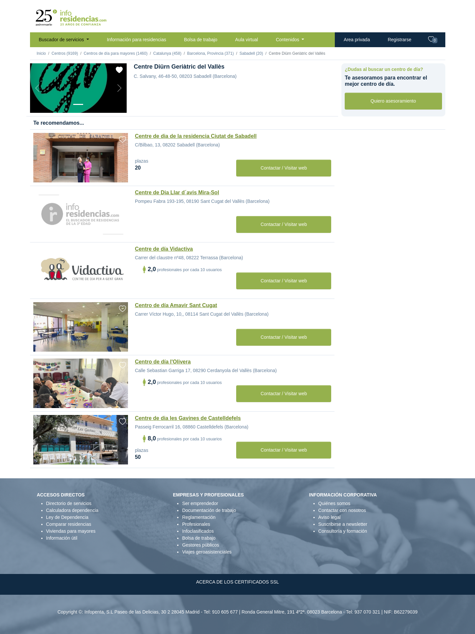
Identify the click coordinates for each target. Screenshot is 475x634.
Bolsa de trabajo (200, 39)
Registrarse (399, 39)
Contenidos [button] (288, 39)
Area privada (357, 39)
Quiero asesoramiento (393, 101)
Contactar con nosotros (342, 510)
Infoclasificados (198, 531)
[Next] (119, 88)
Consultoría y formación (342, 531)
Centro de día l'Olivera (163, 362)
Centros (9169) (64, 53)
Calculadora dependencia (72, 510)
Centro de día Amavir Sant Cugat (176, 305)
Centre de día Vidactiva (164, 249)
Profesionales (196, 524)
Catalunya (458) (167, 53)
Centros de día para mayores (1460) (115, 53)
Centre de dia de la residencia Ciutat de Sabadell (196, 136)
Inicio (41, 53)
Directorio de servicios (69, 503)
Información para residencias (136, 39)
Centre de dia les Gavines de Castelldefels (188, 418)
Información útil (62, 538)
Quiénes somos (334, 503)
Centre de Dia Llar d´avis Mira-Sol (177, 192)
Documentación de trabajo (209, 510)
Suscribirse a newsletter (342, 524)
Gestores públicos (200, 545)
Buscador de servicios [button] (62, 39)
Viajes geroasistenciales (207, 552)
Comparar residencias (68, 524)
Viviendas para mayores (71, 531)
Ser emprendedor (200, 503)
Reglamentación (198, 517)
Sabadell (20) (251, 53)
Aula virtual (246, 39)
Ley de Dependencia (67, 517)
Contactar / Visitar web (284, 168)
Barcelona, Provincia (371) (210, 53)
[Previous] (37, 88)
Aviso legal (329, 517)
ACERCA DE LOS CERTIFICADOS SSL (237, 582)
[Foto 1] (78, 104)
